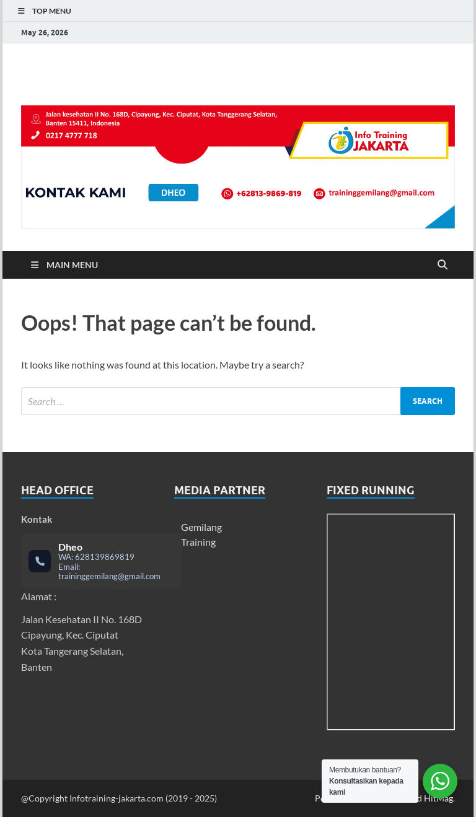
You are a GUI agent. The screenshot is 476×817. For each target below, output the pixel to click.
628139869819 (104, 557)
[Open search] (442, 265)
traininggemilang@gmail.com (109, 576)
